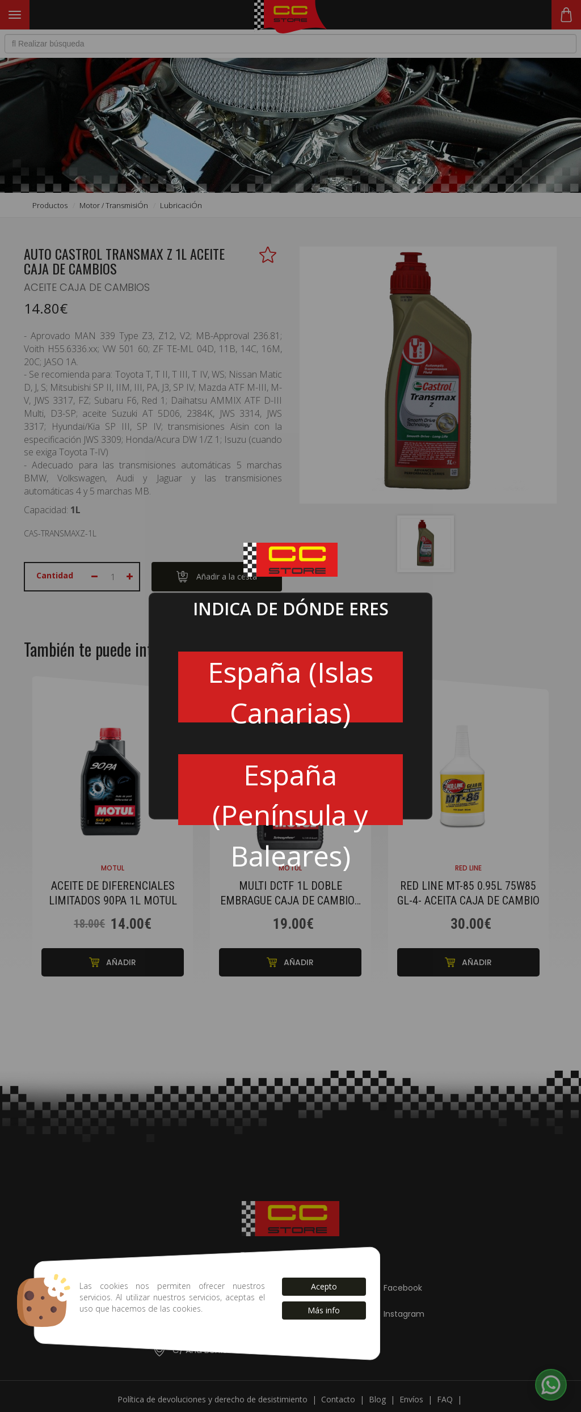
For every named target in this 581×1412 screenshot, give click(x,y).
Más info (324, 1310)
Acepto (324, 1286)
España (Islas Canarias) (290, 687)
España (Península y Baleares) (290, 790)
